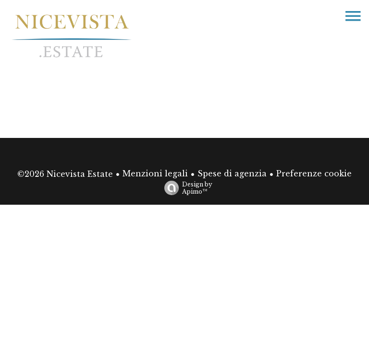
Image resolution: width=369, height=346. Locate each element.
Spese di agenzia (232, 173)
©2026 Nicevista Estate (65, 174)
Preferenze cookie (314, 173)
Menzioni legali (155, 173)
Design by (186, 188)
